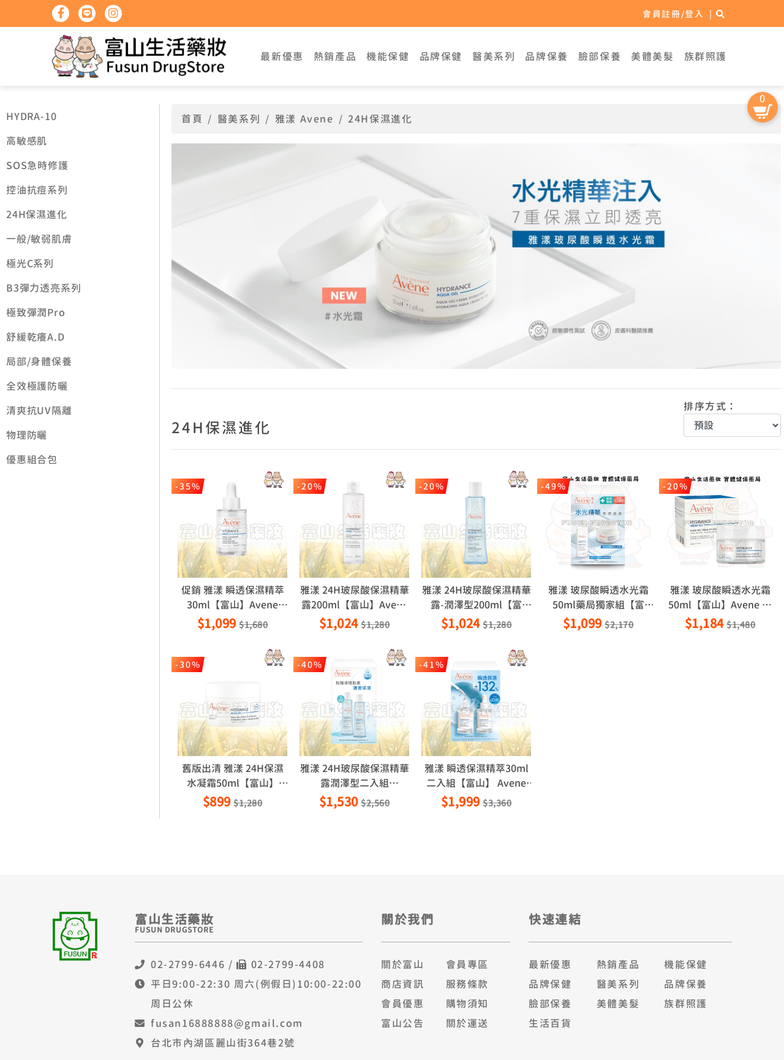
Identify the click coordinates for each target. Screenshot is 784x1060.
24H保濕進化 (36, 214)
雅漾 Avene (304, 119)
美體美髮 (652, 56)
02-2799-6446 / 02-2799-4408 (238, 964)
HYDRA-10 (31, 116)
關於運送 (467, 1023)
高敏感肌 (26, 141)
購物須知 (467, 1003)
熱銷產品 (335, 56)
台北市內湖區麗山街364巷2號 (223, 1043)
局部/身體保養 (39, 361)
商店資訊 (402, 984)
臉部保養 (599, 56)
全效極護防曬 (37, 386)
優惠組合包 (32, 459)
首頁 (192, 119)
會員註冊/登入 (673, 14)
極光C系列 (30, 263)
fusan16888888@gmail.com (227, 1023)
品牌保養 (546, 56)
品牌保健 (441, 56)
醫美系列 (493, 56)
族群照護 (705, 56)
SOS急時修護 (37, 165)
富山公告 (402, 1023)
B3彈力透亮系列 (43, 288)
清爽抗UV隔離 (39, 410)
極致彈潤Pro (36, 312)
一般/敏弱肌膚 (39, 239)
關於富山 (402, 964)
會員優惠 (402, 1003)
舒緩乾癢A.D (35, 337)
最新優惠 (281, 56)
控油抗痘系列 (37, 190)
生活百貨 (550, 1023)
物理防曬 (26, 435)
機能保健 (387, 56)
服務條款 (467, 984)
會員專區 (467, 964)
